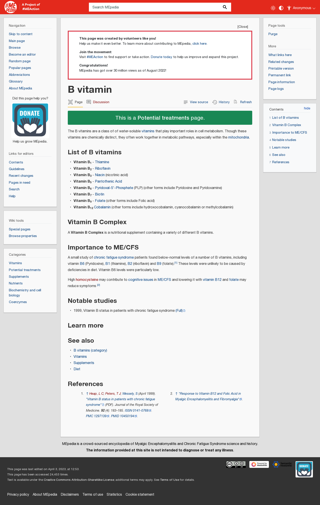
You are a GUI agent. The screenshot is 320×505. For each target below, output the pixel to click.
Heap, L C (96, 393)
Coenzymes (18, 302)
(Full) (179, 311)
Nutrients (16, 283)
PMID (115, 416)
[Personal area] (301, 7)
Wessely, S (130, 393)
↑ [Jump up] (87, 393)
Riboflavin (102, 168)
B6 (82, 264)
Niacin (100, 175)
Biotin (99, 194)
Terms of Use (169, 479)
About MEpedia (45, 494)
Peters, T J (113, 393)
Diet (77, 369)
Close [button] (242, 26)
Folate (100, 201)
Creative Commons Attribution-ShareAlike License (79, 479)
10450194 (127, 416)
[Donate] (30, 118)
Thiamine (102, 162)
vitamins (148, 131)
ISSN (128, 410)
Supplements (84, 363)
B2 (130, 264)
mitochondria (238, 137)
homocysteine (87, 280)
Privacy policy (18, 494)
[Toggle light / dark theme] (273, 8)
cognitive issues (140, 280)
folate (234, 280)
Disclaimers (70, 494)
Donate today (161, 57)
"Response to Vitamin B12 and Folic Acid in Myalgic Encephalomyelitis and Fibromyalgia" (208, 396)
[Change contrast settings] (281, 8)
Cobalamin (102, 207)
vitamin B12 (212, 280)
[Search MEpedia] (160, 7)
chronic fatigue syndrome (114, 257)
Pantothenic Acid (108, 181)
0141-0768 (140, 410)
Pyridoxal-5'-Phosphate (114, 188)
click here (199, 43)
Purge (272, 34)
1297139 (100, 416)
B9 (159, 264)
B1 (107, 264)
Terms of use (92, 494)
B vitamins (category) (90, 350)
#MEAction (95, 57)
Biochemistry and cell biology (25, 293)
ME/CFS (164, 280)
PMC (89, 416)
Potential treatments (163, 117)
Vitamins (80, 357)
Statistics (114, 494)
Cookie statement (140, 494)
